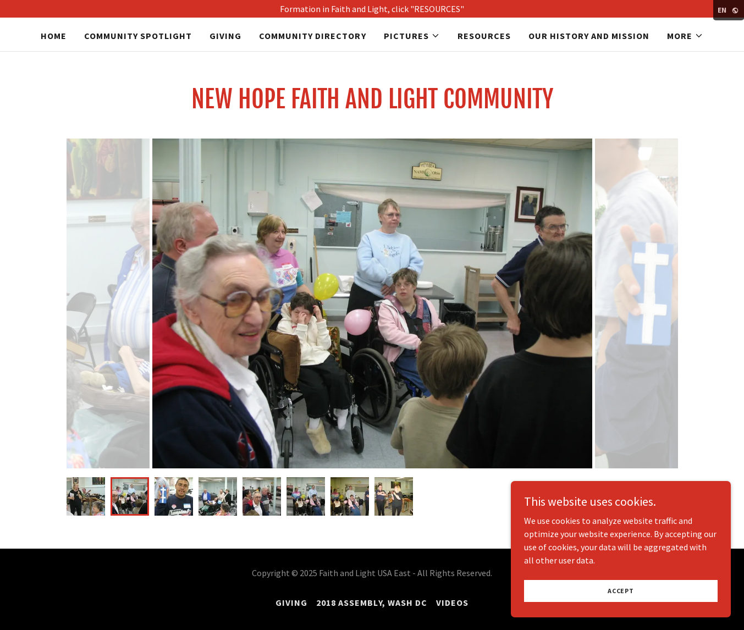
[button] (412, 35)
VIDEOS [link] (452, 602)
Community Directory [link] (312, 35)
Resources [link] (484, 35)
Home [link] (54, 35)
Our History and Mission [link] (588, 35)
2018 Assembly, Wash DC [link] (371, 602)
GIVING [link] (225, 35)
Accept (621, 591)
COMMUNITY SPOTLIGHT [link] (138, 35)
